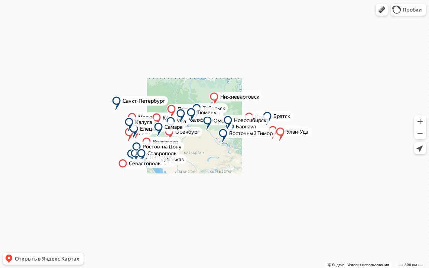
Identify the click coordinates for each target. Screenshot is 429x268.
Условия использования (368, 265)
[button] (382, 10)
